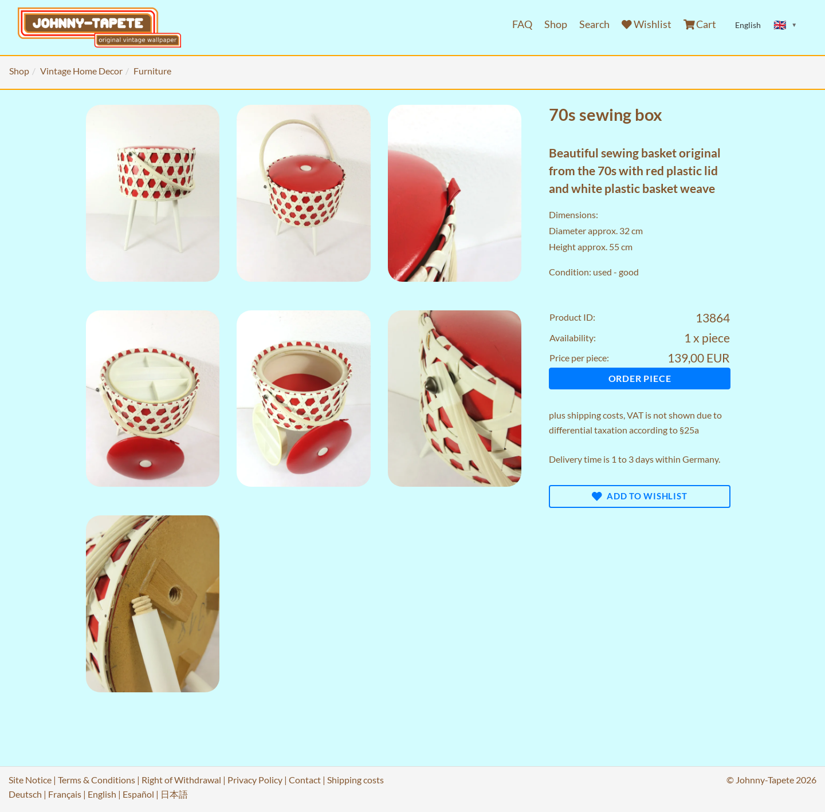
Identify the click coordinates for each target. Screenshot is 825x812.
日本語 (174, 794)
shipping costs (595, 414)
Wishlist (646, 24)
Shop (555, 24)
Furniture (152, 70)
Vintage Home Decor (81, 70)
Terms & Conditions (96, 779)
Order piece (639, 378)
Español (138, 794)
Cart (700, 24)
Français (64, 794)
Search (594, 24)
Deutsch (25, 794)
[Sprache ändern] (785, 25)
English (102, 794)
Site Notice (30, 779)
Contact (305, 779)
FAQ (522, 24)
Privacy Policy (254, 779)
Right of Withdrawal (181, 779)
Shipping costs (355, 779)
